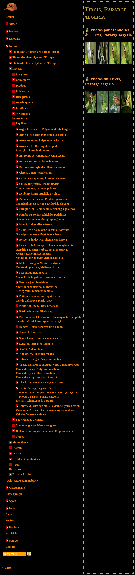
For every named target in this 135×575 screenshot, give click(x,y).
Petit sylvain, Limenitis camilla (34, 290)
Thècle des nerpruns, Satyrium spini (37, 377)
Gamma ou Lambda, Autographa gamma (40, 218)
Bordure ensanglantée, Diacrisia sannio (42, 166)
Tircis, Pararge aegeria (35, 388)
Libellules (22, 108)
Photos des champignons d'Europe (33, 57)
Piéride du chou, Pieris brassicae (38, 305)
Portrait (10, 520)
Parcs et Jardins (22, 474)
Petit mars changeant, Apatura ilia (39, 296)
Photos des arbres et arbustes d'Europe (35, 51)
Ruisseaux (15, 469)
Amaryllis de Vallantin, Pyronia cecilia (42, 155)
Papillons (21, 123)
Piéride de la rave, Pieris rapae (34, 300)
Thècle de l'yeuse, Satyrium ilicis (35, 373)
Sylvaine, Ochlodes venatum (36, 343)
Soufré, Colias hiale (31, 349)
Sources (13, 540)
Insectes (17, 68)
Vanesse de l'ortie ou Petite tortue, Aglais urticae (45, 410)
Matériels (11, 533)
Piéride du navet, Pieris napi (36, 311)
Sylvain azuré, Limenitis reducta (35, 353)
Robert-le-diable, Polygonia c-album (41, 326)
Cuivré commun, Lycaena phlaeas (36, 188)
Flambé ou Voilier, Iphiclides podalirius (42, 214)
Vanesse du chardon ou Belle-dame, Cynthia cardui (50, 405)
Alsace (13, 23)
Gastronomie (17, 487)
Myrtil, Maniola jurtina (33, 272)
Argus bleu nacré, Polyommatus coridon (43, 134)
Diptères (21, 85)
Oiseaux (17, 447)
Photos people (14, 493)
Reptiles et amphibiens (26, 459)
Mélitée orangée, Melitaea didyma (39, 263)
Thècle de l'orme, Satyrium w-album (38, 369)
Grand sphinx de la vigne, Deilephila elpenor (42, 203)
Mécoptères (23, 113)
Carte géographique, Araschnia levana (42, 178)
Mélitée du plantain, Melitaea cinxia (37, 267)
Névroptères (19, 118)
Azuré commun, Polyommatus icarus (41, 140)
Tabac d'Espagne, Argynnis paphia (40, 359)
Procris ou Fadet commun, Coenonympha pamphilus (51, 317)
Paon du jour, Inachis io (33, 282)
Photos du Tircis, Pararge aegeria (39, 396)
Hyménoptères (24, 102)
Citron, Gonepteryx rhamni (35, 172)
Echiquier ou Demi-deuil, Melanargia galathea (47, 208)
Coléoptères (23, 79)
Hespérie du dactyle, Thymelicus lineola (43, 239)
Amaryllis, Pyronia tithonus (32, 150)
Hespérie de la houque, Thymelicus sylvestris (46, 245)
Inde (12, 508)
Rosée (16, 464)
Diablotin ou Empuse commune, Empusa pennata (45, 430)
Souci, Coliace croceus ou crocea (38, 338)
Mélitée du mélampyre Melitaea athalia (39, 257)
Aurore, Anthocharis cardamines (38, 161)
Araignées (22, 74)
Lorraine (14, 38)
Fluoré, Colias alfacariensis (35, 224)
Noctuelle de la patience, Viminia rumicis (40, 277)
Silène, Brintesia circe (32, 332)
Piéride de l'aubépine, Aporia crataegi (38, 321)
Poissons (17, 453)
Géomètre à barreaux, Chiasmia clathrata (44, 229)
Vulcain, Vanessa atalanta (31, 414)
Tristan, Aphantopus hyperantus (35, 400)
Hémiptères (23, 96)
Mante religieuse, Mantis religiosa (36, 425)
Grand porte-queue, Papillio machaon (38, 234)
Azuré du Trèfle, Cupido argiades (39, 145)
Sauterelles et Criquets (29, 419)
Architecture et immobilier (22, 480)
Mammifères (20, 442)
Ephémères (22, 91)
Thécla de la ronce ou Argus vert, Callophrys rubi (49, 364)
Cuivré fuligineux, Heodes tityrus (39, 183)
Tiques (20, 436)
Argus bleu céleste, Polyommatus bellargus (44, 129)
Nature (13, 46)
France (13, 31)
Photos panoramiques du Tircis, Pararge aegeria (48, 392)
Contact (10, 546)
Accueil (10, 16)
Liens (9, 514)
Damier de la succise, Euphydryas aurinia (44, 199)
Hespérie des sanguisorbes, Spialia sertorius (42, 249)
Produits (14, 527)
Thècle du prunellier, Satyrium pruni (41, 382)
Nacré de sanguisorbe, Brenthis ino (36, 286)
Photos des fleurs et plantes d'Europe (34, 63)
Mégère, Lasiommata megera (33, 253)
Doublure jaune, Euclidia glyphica (39, 193)
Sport (12, 500)
